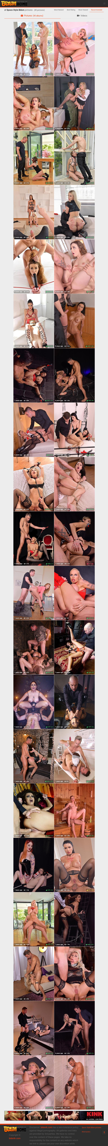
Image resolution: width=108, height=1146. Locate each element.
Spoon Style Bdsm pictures (91, 1128)
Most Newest (59, 10)
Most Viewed (83, 10)
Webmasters (86, 1132)
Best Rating (71, 10)
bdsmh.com (14, 1138)
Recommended (96, 10)
